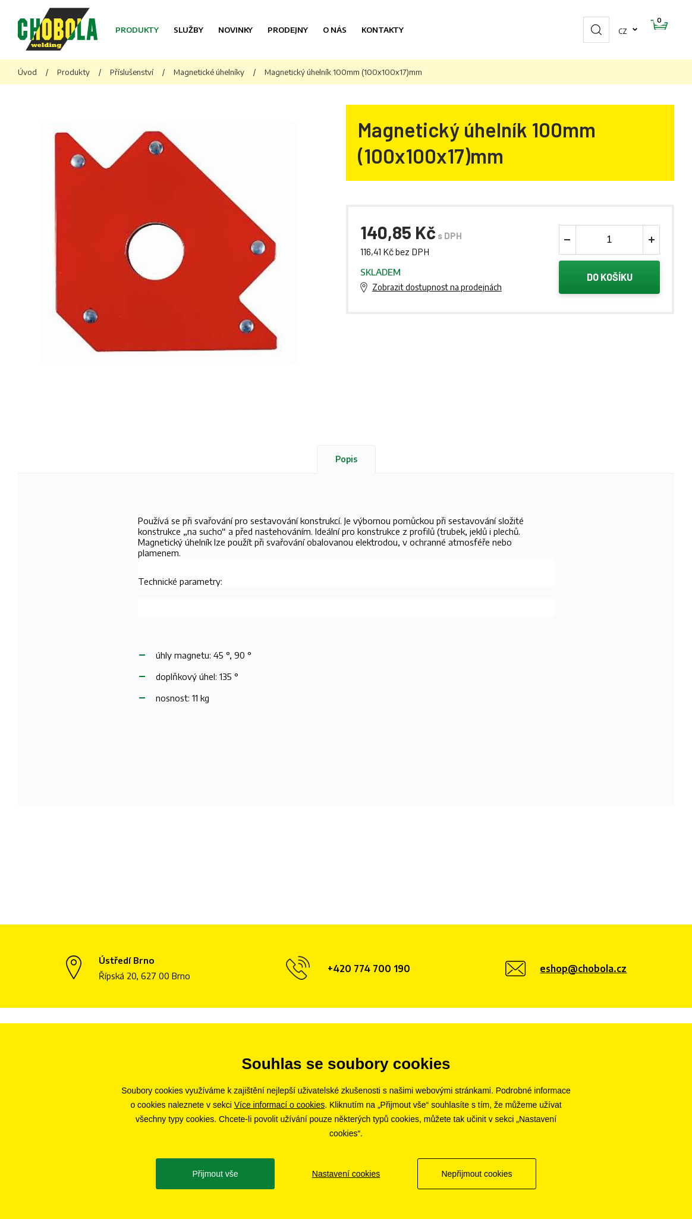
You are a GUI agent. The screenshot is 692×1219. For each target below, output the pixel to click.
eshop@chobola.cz (583, 968)
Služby (188, 30)
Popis (346, 459)
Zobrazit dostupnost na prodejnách (437, 288)
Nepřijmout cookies (476, 1174)
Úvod (27, 72)
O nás (335, 30)
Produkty (137, 30)
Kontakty (382, 30)
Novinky (235, 30)
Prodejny (288, 30)
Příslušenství (131, 72)
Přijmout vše (215, 1174)
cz (585, 30)
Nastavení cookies (346, 1174)
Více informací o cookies (279, 1105)
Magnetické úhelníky (209, 72)
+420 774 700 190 (369, 968)
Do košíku (609, 278)
